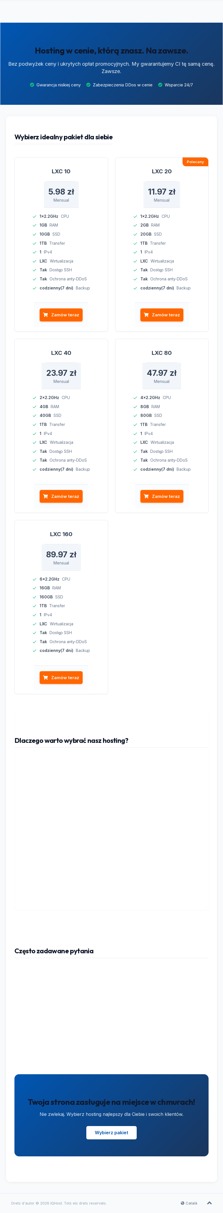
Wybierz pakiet (111, 1133)
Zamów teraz (61, 315)
